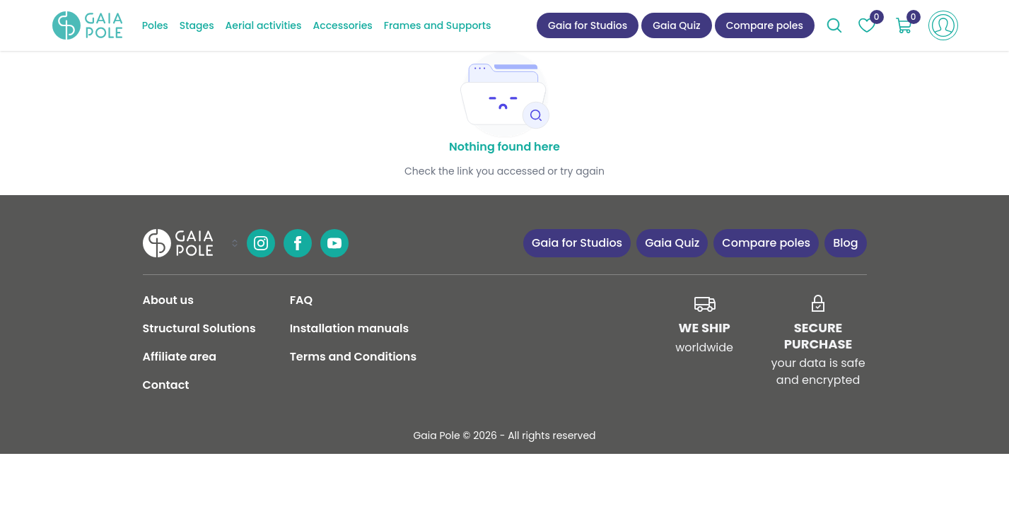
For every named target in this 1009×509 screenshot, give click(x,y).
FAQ (301, 300)
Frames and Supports (437, 25)
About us (168, 300)
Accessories (342, 25)
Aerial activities (264, 25)
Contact (166, 385)
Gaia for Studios (587, 25)
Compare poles (764, 25)
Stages (197, 25)
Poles (155, 25)
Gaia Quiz (677, 25)
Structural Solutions (199, 328)
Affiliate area (180, 357)
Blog (845, 243)
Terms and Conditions (353, 357)
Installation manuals (349, 328)
